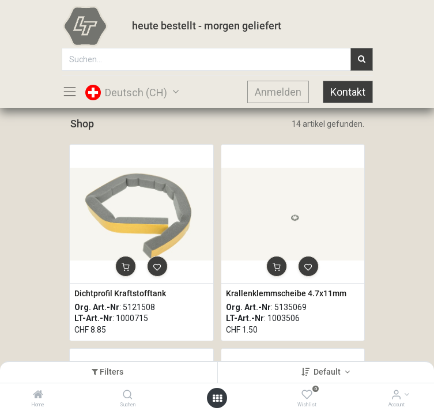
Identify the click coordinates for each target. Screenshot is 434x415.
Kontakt (347, 92)
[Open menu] (217, 398)
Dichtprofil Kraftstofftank (120, 293)
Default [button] (328, 371)
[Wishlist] (306, 395)
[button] (125, 266)
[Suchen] (127, 395)
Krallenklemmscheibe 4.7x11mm (286, 293)
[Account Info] (396, 395)
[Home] (38, 395)
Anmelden (278, 92)
